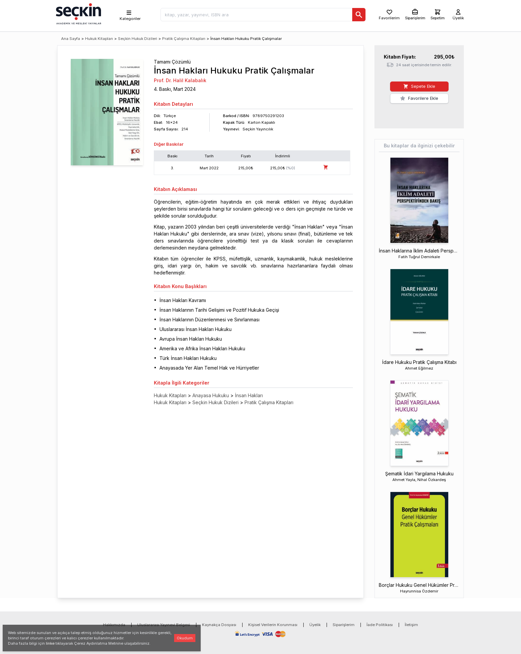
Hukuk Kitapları (99, 38)
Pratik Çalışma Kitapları (183, 38)
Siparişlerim (344, 624)
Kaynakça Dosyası (219, 624)
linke (50, 643)
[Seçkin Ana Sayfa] (77, 13)
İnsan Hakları (249, 395)
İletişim (411, 624)
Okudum (185, 638)
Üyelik (315, 624)
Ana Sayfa (70, 38)
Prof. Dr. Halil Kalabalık (180, 80)
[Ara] (358, 14)
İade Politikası (379, 624)
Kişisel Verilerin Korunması (272, 624)
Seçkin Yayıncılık (258, 129)
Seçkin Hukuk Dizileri (137, 38)
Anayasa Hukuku (210, 395)
